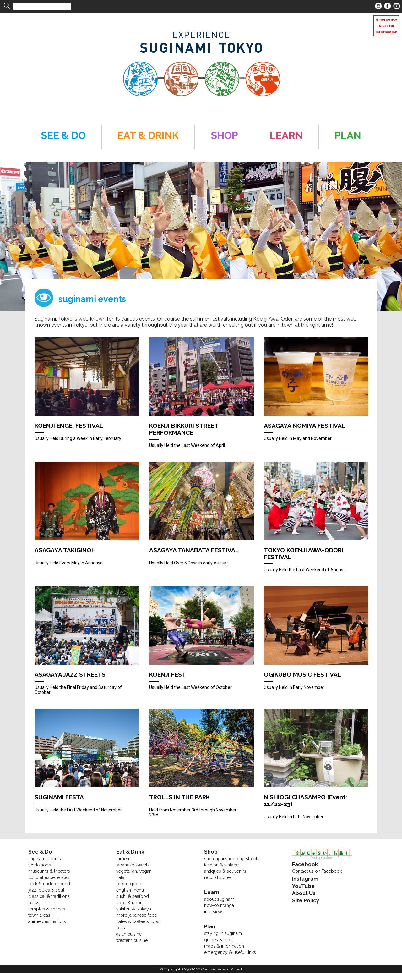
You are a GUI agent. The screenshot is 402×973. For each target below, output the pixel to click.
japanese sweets (132, 864)
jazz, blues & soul (46, 890)
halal (121, 877)
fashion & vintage (221, 864)
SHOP (224, 135)
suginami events (44, 858)
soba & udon (129, 902)
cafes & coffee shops (137, 921)
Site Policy (305, 901)
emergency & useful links (230, 952)
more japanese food (136, 915)
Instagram (305, 879)
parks (33, 902)
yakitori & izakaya (133, 908)
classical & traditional (49, 896)
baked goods (130, 883)
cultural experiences (48, 877)
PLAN (347, 135)
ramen (122, 858)
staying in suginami (223, 933)
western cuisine (132, 940)
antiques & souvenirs (225, 871)
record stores (218, 877)
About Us (304, 893)
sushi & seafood (132, 896)
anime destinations (47, 921)
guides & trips (218, 939)
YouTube (303, 886)
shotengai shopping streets (231, 858)
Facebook (305, 864)
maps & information (224, 945)
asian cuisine (129, 934)
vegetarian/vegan (134, 871)
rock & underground (49, 883)
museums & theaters (49, 871)
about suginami (219, 899)
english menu (130, 890)
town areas (39, 915)
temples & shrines (46, 908)
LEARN (286, 135)
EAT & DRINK (148, 135)
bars (120, 927)
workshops (39, 864)
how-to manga (219, 905)
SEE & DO (63, 135)
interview (213, 911)
